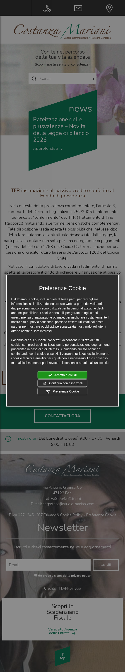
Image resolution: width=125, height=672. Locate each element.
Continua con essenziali (62, 383)
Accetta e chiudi (62, 375)
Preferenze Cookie (62, 392)
